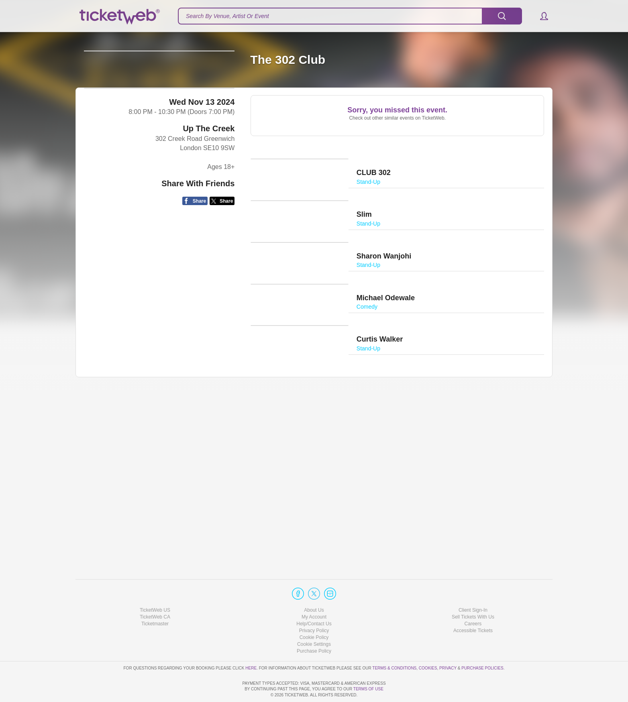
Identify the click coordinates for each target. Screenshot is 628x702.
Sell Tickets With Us (473, 594)
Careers (473, 601)
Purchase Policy (314, 628)
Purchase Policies (482, 645)
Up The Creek (208, 191)
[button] (540, 16)
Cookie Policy (314, 614)
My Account (314, 594)
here (251, 645)
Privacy (448, 645)
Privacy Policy (314, 607)
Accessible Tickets (473, 607)
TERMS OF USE (368, 689)
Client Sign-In (473, 587)
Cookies (428, 645)
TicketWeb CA (155, 594)
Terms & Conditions (394, 645)
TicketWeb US (155, 587)
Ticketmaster (155, 601)
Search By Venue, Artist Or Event (227, 16)
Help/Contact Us (313, 601)
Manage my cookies (314, 622)
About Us (314, 587)
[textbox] (350, 16)
